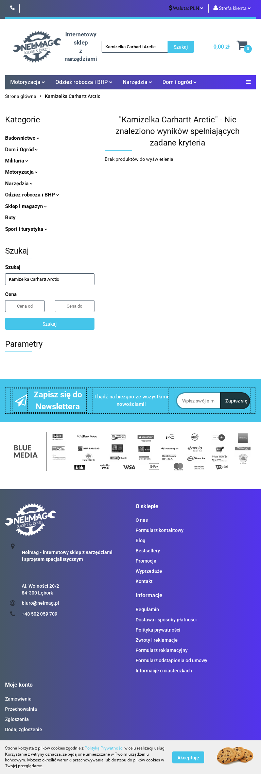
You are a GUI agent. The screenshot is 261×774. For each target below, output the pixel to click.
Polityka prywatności (158, 630)
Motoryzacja (27, 82)
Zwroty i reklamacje (157, 640)
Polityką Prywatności (104, 748)
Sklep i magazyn (26, 206)
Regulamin (147, 609)
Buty (10, 217)
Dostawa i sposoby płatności (166, 619)
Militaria (16, 161)
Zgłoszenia (17, 719)
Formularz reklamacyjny (162, 650)
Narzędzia (137, 82)
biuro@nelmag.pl (40, 603)
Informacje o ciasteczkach (164, 670)
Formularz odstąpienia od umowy (171, 660)
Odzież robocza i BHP (83, 82)
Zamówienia (18, 699)
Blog (140, 540)
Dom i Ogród (21, 150)
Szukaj (49, 324)
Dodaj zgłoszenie (23, 729)
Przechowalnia (21, 709)
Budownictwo (22, 138)
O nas (142, 520)
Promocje (146, 561)
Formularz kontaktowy (160, 530)
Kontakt (144, 581)
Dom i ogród (179, 82)
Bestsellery (148, 550)
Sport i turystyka (26, 229)
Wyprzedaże (149, 571)
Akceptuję (188, 757)
